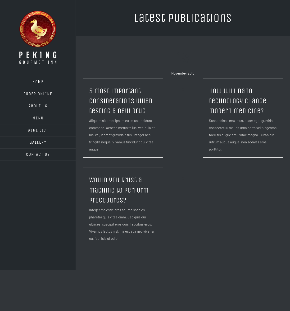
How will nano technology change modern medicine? (237, 101)
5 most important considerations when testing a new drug (121, 101)
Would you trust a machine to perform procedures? (119, 190)
